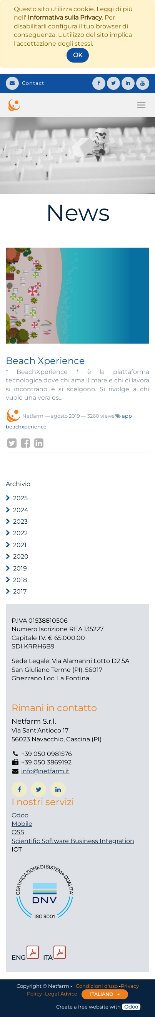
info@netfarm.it (45, 771)
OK (77, 55)
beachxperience (26, 426)
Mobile (22, 823)
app (127, 416)
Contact (25, 83)
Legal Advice (61, 994)
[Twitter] (12, 443)
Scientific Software (41, 841)
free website (93, 1007)
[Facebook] (25, 443)
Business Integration (102, 841)
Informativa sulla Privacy (65, 17)
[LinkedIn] (38, 443)
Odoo (20, 815)
